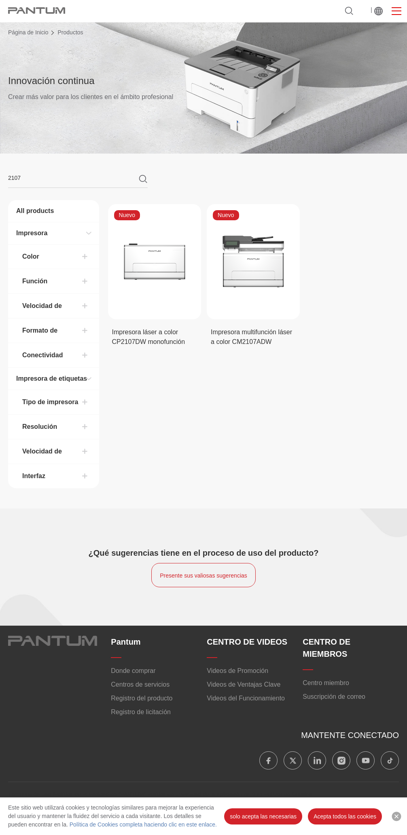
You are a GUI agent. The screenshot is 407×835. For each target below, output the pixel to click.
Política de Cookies (288, 794)
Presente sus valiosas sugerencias (203, 575)
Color (30, 256)
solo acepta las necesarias (263, 816)
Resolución (39, 426)
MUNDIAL (378, 11)
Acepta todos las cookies (345, 816)
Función (34, 281)
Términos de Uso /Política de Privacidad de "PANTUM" (77, 794)
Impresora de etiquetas (51, 378)
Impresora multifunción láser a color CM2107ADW (251, 337)
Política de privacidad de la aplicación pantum (204, 794)
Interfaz (33, 475)
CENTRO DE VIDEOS (247, 641)
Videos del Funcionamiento (246, 698)
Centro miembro (326, 682)
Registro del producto (141, 698)
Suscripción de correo (334, 696)
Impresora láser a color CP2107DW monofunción (148, 337)
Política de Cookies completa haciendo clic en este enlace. (142, 824)
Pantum (125, 641)
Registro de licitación (141, 711)
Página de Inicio (28, 32)
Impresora (31, 233)
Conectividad (42, 355)
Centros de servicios (140, 684)
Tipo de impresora (50, 402)
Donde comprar (133, 670)
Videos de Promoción (237, 670)
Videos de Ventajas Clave (243, 684)
